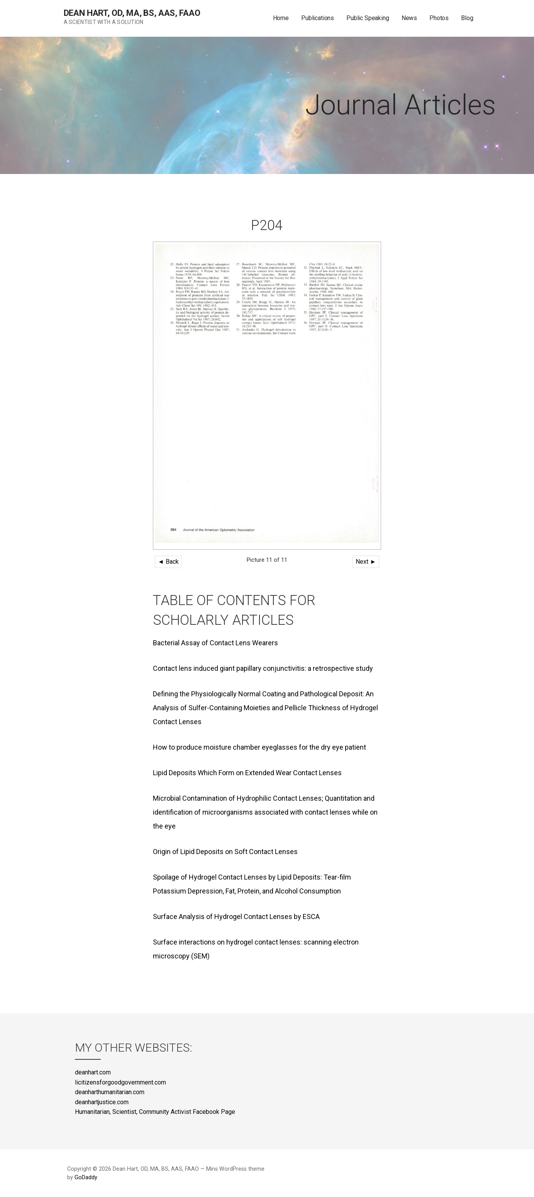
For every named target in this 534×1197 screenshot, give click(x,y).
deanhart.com (93, 1072)
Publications (317, 18)
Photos (439, 18)
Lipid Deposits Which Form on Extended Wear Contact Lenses (247, 773)
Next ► (366, 561)
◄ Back (168, 561)
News (409, 18)
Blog (467, 18)
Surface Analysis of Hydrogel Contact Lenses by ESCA (236, 916)
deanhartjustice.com (102, 1102)
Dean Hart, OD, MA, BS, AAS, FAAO (132, 13)
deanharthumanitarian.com (109, 1092)
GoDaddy (86, 1177)
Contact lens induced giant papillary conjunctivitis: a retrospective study (263, 668)
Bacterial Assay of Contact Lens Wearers (215, 643)
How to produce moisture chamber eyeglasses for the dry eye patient (259, 747)
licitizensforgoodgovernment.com (120, 1082)
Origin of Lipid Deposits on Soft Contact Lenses (225, 851)
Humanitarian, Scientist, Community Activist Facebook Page (155, 1111)
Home (281, 18)
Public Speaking (367, 18)
